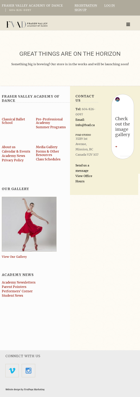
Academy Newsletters (19, 282)
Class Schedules (48, 159)
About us (8, 147)
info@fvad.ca (85, 125)
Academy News (13, 156)
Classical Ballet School (14, 121)
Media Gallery (47, 147)
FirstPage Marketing (34, 389)
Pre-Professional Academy (49, 121)
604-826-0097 (20, 10)
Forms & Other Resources (47, 153)
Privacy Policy (13, 160)
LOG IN (109, 5)
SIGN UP (80, 10)
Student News (12, 296)
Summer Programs (51, 127)
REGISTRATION (86, 5)
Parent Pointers (14, 287)
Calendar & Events (16, 151)
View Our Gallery (14, 257)
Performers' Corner (17, 291)
